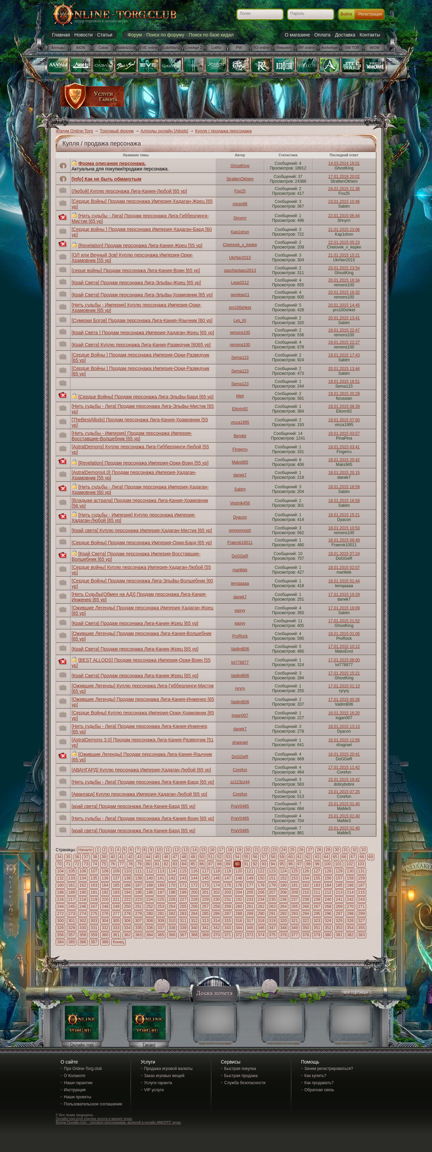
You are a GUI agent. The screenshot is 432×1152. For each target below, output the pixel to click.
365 (160, 935)
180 (283, 885)
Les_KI (240, 320)
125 (294, 871)
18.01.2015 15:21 (344, 515)
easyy (240, 610)
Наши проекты (77, 1097)
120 (239, 871)
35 (68, 857)
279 (138, 913)
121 (250, 871)
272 (60, 913)
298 (350, 913)
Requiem (284, 48)
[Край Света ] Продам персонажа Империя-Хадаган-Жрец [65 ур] (143, 332)
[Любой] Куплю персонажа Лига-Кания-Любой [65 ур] (129, 191)
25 (292, 849)
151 (272, 878)
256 (194, 906)
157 (339, 878)
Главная (61, 34)
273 (71, 913)
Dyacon (240, 517)
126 (305, 871)
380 (328, 935)
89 (228, 864)
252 (149, 906)
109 (116, 871)
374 (261, 935)
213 (339, 892)
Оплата (322, 34)
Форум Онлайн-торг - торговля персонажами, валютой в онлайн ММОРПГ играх (118, 1122)
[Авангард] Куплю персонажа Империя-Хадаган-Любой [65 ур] (139, 794)
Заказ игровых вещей (164, 1075)
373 (250, 935)
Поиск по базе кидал (211, 34)
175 (227, 885)
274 (82, 913)
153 (294, 878)
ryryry (240, 688)
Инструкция (75, 1090)
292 (283, 913)
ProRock (240, 636)
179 (272, 885)
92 (255, 864)
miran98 (240, 204)
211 (317, 892)
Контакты (370, 34)
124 (283, 871)
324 (328, 920)
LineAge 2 (193, 48)
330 (82, 927)
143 (183, 878)
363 (138, 935)
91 (246, 864)
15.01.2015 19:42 (344, 779)
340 (194, 927)
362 (127, 935)
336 (149, 927)
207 (272, 892)
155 (317, 878)
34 (59, 857)
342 (216, 927)
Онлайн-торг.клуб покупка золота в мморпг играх (94, 1119)
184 (328, 885)
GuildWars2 (171, 48)
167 (138, 885)
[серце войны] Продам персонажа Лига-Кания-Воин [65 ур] (136, 270)
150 (261, 878)
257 (205, 906)
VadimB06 (240, 649)
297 (339, 913)
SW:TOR (352, 48)
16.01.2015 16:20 (344, 713)
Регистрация (370, 14)
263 (272, 906)
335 (138, 927)
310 (171, 920)
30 (336, 849)
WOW (374, 48)
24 (283, 849)
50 (201, 857)
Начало (85, 849)
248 (105, 906)
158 (350, 878)
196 (149, 892)
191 (93, 892)
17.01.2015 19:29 (344, 594)
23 (274, 849)
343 (227, 927)
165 (116, 885)
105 (71, 871)
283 (183, 913)
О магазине (297, 34)
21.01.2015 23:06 (344, 229)
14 (194, 849)
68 (361, 857)
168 (149, 885)
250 (127, 906)
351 (317, 927)
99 (317, 864)
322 (305, 920)
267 (317, 906)
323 (317, 920)
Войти (346, 14)
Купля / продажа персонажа (223, 130)
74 (94, 864)
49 (192, 857)
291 (272, 913)
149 (250, 878)
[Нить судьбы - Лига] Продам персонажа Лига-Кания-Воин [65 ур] (143, 818)
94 (273, 864)
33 (363, 849)
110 (127, 871)
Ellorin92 (240, 409)
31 (346, 849)
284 (194, 913)
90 (237, 864)
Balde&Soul (126, 48)
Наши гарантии (78, 1082)
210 (305, 892)
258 (216, 906)
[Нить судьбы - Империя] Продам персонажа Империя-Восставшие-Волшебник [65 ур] (132, 435)
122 (261, 871)
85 (192, 864)
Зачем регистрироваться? (328, 1068)
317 (250, 920)
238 (305, 899)
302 (82, 920)
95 (281, 864)
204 (239, 892)
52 (219, 857)
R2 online (261, 48)
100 (327, 864)
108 (105, 871)
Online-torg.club (106, 15)
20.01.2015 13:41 (344, 318)
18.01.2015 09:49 (344, 540)
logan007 (240, 715)
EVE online (148, 48)
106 (82, 871)
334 (127, 927)
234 (261, 899)
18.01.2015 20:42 (344, 459)
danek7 (239, 475)
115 (183, 871)
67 (353, 857)
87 (210, 864)
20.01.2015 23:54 (344, 268)
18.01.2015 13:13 (344, 726)
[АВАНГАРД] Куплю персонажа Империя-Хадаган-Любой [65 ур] (141, 770)
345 (250, 927)
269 (339, 906)
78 (130, 864)
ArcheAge (329, 48)
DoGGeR (240, 556)
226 (171, 899)
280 (149, 913)
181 (294, 885)
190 (82, 892)
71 (68, 864)
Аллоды (58, 48)
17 (221, 849)
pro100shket (240, 307)
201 (205, 892)
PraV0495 (240, 806)
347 (272, 927)
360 (105, 935)
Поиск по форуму (165, 34)
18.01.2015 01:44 (344, 581)
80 (148, 864)
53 (228, 857)
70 (59, 864)
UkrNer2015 (240, 257)
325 (339, 920)
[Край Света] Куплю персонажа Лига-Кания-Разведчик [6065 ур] (141, 344)
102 (349, 864)
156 (328, 878)
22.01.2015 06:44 (344, 215)
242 (350, 899)
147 (227, 878)
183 (317, 885)
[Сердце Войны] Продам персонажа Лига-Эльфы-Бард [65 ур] (146, 396)
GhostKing (240, 165)
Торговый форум (117, 130)
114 (171, 871)
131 (361, 871)
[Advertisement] (249, 98)
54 (237, 857)
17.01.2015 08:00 (344, 660)
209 (294, 892)
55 (246, 857)
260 (239, 906)
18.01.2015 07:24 (344, 553)
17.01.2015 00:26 (344, 699)
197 (160, 892)
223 (138, 899)
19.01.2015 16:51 (344, 381)
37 (86, 857)
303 (93, 920)
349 (294, 927)
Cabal (103, 48)
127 (317, 871)
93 (264, 864)
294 (305, 913)
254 (171, 906)
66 (344, 857)
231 (227, 899)
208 (283, 892)
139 (138, 878)
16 (212, 849)
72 (77, 864)
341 (205, 927)
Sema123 (239, 357)
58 (273, 857)
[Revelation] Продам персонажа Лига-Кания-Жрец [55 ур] (140, 245)
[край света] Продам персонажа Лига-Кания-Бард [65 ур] (133, 806)
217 (71, 899)
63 (317, 857)
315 (227, 920)
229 (205, 899)
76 (112, 864)
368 (194, 935)
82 (166, 864)
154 (305, 878)
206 (261, 892)
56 (255, 857)
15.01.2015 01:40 (344, 804)
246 (82, 906)
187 (361, 885)
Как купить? (315, 1075)
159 (361, 878)
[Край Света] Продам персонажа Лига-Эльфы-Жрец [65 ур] (136, 282)
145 (205, 878)
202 (216, 892)
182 (305, 885)
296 (328, 913)
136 (105, 878)
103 (360, 864)
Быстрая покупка (240, 1068)
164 (105, 885)
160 (60, 885)
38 (94, 857)
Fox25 (239, 191)
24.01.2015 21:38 (344, 188)
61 (299, 857)
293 (294, 913)
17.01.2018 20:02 (344, 176)
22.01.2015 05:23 (344, 242)
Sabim (240, 489)
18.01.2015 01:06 (344, 633)
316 (239, 920)
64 (326, 857)
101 (338, 864)
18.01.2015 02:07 (344, 567)
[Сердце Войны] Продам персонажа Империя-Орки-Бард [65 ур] (142, 542)
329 (71, 927)
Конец (118, 942)
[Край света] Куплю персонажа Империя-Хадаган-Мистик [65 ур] (142, 530)
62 (308, 857)
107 (93, 871)
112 (149, 871)
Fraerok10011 (240, 542)
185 (339, 885)
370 (216, 935)
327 (361, 920)
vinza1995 (240, 422)
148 (239, 878)
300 (60, 920)
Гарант (149, 1045)
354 (350, 927)
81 (157, 864)
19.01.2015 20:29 (344, 393)
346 (261, 927)
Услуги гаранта (158, 1082)
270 (350, 906)
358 (82, 935)
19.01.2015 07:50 (344, 420)
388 (105, 942)
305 (116, 920)
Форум (135, 34)
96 (290, 864)
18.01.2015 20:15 (344, 472)
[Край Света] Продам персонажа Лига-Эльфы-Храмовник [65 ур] (142, 294)
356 (60, 935)
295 (317, 913)
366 (171, 935)
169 (160, 885)
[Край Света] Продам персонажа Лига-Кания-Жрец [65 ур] (135, 623)
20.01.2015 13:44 (344, 368)
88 (219, 864)
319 (272, 920)
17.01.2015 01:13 (344, 686)
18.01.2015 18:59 (344, 487)
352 (328, 927)
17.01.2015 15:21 (344, 673)
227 (183, 899)
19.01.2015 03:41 (344, 447)
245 (71, 906)
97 (299, 864)
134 (82, 878)
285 (205, 913)
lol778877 (240, 662)
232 (239, 899)
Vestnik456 (240, 503)
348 (283, 927)
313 (205, 920)
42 (130, 857)
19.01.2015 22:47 (344, 330)
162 (82, 885)
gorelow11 (240, 294)
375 (272, 935)
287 (227, 913)
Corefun (240, 769)
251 (138, 906)
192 (105, 892)
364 (149, 935)
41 (121, 857)
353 (339, 927)
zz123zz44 (239, 782)
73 (86, 864)
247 (93, 906)
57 (264, 857)
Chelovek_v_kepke (240, 244)
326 (350, 920)
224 (149, 899)
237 (294, 899)
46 (166, 857)
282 (171, 913)
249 (116, 906)
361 (116, 935)
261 (250, 906)
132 (60, 878)
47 (175, 857)
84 (184, 864)
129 (339, 871)
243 (361, 899)
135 (93, 878)
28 (319, 849)
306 (127, 920)
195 (138, 892)
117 (205, 871)
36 (77, 857)
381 (339, 935)
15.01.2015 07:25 (344, 791)
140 (149, 878)
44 (148, 857)
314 (216, 920)
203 (227, 892)
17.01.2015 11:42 (344, 767)
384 (60, 942)
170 (171, 885)
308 (149, 920)
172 (194, 885)
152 (283, 878)
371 (227, 935)
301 (71, 920)
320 (283, 920)
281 (160, 913)
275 (93, 913)
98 (308, 864)
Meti (240, 396)
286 (216, 913)
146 (216, 878)
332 (105, 927)
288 (239, 913)
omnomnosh (240, 530)
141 (160, 878)
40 (112, 857)
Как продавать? (319, 1082)
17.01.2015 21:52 (344, 621)
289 (250, 913)
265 (294, 906)
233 (250, 899)
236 (283, 899)
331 (93, 927)
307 (138, 920)
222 (127, 899)
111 (138, 871)
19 (239, 849)
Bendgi (240, 436)
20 (248, 849)
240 (328, 899)
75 (104, 864)
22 (265, 849)
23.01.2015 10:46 (344, 201)
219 (93, 899)
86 (201, 864)
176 (239, 885)
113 (160, 871)
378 (305, 935)
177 (250, 885)
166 (127, 885)
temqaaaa (240, 583)
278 (127, 913)
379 (317, 935)
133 (71, 878)
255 (183, 906)
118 (216, 871)
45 (157, 857)
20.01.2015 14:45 (344, 305)
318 (261, 920)
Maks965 (240, 462)
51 (210, 857)
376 (283, 935)
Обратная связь (319, 1090)
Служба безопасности (244, 1082)
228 (194, 899)
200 (194, 892)
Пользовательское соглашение (93, 1104)
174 (216, 885)
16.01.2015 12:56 (344, 740)
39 (104, 857)
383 (361, 935)
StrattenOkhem (240, 179)
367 (183, 935)
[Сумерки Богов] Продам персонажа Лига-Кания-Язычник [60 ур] (142, 320)
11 (167, 849)
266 (305, 906)
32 (354, 849)
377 (294, 935)
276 (105, 913)
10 (159, 849)
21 (256, 849)
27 (310, 849)
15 (203, 849)
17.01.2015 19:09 (344, 608)
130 (350, 871)
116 (194, 871)
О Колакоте (74, 1075)
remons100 (240, 332)
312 (194, 920)
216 (60, 899)
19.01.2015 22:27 (344, 342)
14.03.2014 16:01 (344, 163)
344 (239, 927)
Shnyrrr (239, 218)
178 (261, 885)
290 (261, 913)
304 (105, 920)
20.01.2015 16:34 (344, 280)
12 (176, 849)
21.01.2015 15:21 (344, 255)
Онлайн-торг (82, 1045)
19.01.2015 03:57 (344, 433)
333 (116, 927)
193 (116, 892)
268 (328, 906)
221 (116, 899)
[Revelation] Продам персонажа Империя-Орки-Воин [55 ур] (143, 463)
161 (71, 885)
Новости (83, 34)
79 (139, 864)
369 (205, 935)
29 (328, 849)
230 (216, 899)
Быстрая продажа (241, 1075)
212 (328, 892)
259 (227, 906)
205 (250, 892)
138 (127, 878)
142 (171, 878)
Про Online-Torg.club (83, 1068)
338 (171, 927)
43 (139, 857)
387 (93, 942)
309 (160, 920)
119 (227, 871)
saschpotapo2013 (240, 270)
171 (183, 885)
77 (121, 864)
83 (175, 864)
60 (290, 857)
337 (160, 927)
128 (328, 871)
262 (261, 906)
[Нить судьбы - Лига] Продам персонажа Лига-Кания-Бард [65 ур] (143, 782)
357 (71, 935)
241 (339, 899)
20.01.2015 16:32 (344, 292)
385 (71, 942)
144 (194, 878)
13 (185, 849)
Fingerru (240, 449)
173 (205, 885)
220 (105, 899)
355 (361, 927)
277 (116, 913)
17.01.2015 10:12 (344, 646)
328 (60, 927)
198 (171, 892)
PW (239, 48)
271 (361, 906)
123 (272, 871)
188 (60, 892)
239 (317, 899)
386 (82, 942)
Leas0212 (240, 282)
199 (183, 892)
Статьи (104, 34)
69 (371, 857)
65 (335, 857)
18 (230, 849)
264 (283, 906)
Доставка (345, 34)
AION (80, 48)
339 (183, 927)
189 (71, 892)
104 (60, 871)
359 (93, 935)
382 (350, 935)
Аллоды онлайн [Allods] (164, 130)
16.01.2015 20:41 (344, 754)
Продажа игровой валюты (168, 1068)
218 (82, 899)
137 (116, 878)
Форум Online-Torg (74, 130)
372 (239, 935)
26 (301, 849)
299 (361, 913)
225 (160, 899)
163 (93, 885)
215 (361, 892)
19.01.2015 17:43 (344, 355)
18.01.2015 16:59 (344, 500)
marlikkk (240, 570)
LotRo (216, 48)
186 (350, 885)
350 (305, 927)
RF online (307, 48)
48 (184, 857)
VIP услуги (154, 1090)
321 (294, 920)
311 (183, 920)
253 (160, 906)
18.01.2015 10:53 (344, 528)
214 (350, 892)
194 (127, 892)
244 (60, 906)
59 (281, 857)
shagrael (240, 742)
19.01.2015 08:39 (344, 406)
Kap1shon (240, 232)
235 (272, 899)
